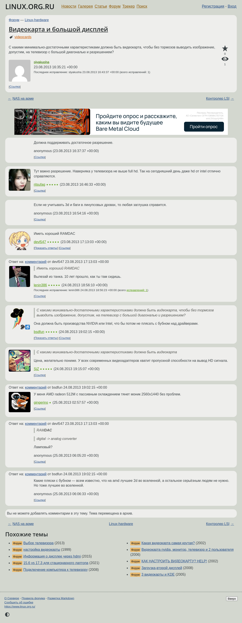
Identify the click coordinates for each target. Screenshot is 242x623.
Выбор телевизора (38, 543)
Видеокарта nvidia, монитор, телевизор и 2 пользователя (187, 549)
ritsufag (39, 184)
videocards (23, 37)
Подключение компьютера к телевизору (55, 570)
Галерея (85, 6)
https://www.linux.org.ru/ (19, 606)
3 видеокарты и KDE (157, 574)
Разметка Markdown (60, 598)
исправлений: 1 (137, 290)
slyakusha (41, 62)
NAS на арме (23, 98)
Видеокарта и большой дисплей (58, 29)
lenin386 (40, 285)
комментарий (36, 262)
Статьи (101, 6)
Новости (68, 6)
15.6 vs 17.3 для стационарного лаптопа (55, 563)
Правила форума (33, 598)
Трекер (128, 6)
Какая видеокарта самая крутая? (168, 543)
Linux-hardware (37, 20)
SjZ (36, 369)
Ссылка (15, 86)
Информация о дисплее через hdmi (52, 556)
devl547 (40, 242)
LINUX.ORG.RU (29, 6)
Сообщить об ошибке (18, 602)
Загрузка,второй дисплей (161, 568)
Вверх (232, 598)
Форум (114, 6)
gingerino (41, 402)
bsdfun (39, 332)
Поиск (142, 6)
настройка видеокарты (41, 549)
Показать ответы (46, 248)
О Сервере (11, 598)
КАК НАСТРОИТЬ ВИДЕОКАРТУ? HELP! (174, 561)
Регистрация (213, 6)
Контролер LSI (217, 98)
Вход (232, 6)
